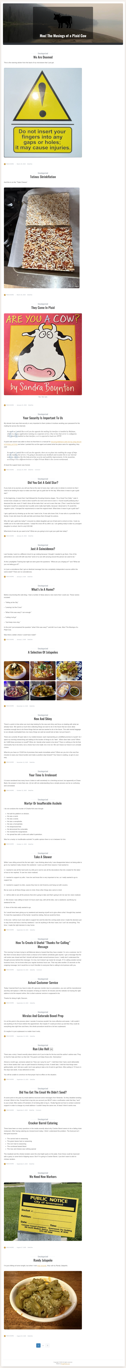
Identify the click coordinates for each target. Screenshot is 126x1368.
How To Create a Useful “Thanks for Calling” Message (43, 944)
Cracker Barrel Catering (43, 1122)
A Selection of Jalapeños (43, 652)
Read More (10, 164)
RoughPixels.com (65, 1363)
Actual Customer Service (43, 982)
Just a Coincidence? (43, 548)
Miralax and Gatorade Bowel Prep (43, 1015)
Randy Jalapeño (43, 1260)
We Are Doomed (43, 56)
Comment (38, 469)
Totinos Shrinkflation (43, 176)
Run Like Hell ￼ (43, 1048)
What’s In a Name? (43, 589)
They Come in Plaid (43, 307)
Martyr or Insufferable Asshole (43, 803)
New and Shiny (43, 718)
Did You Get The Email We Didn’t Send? (43, 1091)
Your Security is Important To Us (43, 417)
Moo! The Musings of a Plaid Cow (63, 35)
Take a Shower (43, 856)
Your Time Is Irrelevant (42, 774)
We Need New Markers (43, 1176)
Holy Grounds (42, 1265)
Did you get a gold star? (43, 482)
